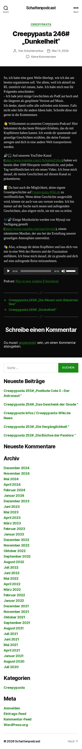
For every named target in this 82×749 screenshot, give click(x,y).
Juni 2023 (12, 507)
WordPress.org (16, 725)
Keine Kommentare (43, 56)
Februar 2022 (14, 595)
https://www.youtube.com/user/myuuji (30, 229)
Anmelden (12, 708)
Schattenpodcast (41, 8)
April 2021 (12, 650)
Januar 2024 (14, 495)
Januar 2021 (14, 656)
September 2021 (17, 623)
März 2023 (12, 523)
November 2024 (17, 473)
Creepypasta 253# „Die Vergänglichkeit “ (36, 427)
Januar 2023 (14, 534)
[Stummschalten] (63, 271)
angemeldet (27, 343)
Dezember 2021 (16, 606)
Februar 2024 (14, 490)
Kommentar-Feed (17, 719)
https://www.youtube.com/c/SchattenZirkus (33, 160)
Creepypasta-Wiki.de (46, 192)
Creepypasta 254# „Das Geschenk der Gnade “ (41, 404)
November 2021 (16, 612)
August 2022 (14, 562)
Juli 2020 (11, 667)
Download (51, 281)
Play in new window (29, 281)
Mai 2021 (11, 645)
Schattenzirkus (33, 51)
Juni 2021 (11, 639)
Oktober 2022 (15, 551)
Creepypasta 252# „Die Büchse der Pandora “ (40, 435)
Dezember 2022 (16, 540)
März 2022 (12, 589)
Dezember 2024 (16, 468)
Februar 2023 (14, 529)
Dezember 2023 (16, 501)
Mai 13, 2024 (60, 51)
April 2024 (12, 484)
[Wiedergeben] (8, 271)
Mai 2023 (11, 512)
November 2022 (16, 545)
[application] (41, 271)
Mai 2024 (11, 479)
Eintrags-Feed (15, 714)
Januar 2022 (14, 601)
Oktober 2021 (14, 617)
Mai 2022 (11, 578)
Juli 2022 (11, 567)
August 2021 (14, 628)
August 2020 (14, 661)
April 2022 (12, 584)
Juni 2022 (11, 573)
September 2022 (17, 556)
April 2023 (12, 518)
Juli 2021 (11, 634)
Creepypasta (41, 24)
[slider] (36, 271)
